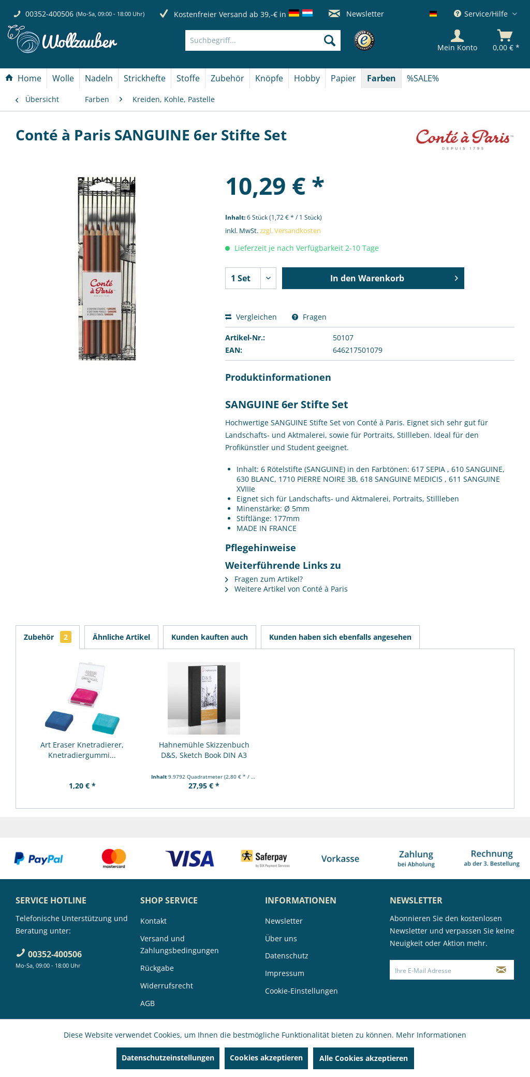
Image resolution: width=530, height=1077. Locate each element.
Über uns (281, 938)
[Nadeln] (99, 78)
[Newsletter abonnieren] (501, 970)
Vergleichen (251, 317)
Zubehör (47, 637)
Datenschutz (286, 955)
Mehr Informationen (431, 1035)
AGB (147, 1003)
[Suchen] (330, 40)
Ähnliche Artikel (121, 637)
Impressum (284, 973)
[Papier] (343, 78)
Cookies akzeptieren (266, 1057)
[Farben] (381, 78)
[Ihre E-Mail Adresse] (440, 970)
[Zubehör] (227, 78)
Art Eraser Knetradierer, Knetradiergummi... (82, 750)
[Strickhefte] (145, 78)
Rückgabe (157, 968)
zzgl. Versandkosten (290, 230)
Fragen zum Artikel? (264, 579)
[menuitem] (278, 40)
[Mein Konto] (457, 40)
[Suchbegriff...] (263, 40)
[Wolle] (63, 78)
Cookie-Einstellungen (301, 991)
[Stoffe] (188, 78)
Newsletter (356, 14)
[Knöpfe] (269, 78)
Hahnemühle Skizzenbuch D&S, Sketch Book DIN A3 (204, 750)
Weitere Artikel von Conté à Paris (286, 589)
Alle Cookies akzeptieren (363, 1058)
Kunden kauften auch (209, 637)
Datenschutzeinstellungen (168, 1057)
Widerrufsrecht (166, 985)
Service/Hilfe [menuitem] (482, 14)
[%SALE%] (423, 78)
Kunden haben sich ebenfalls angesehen (340, 637)
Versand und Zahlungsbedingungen (179, 945)
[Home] (23, 78)
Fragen (309, 317)
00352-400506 (49, 14)
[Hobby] (307, 78)
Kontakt (153, 921)
